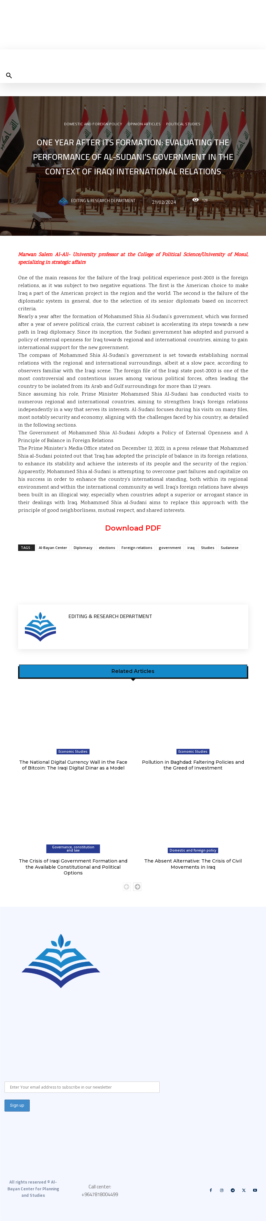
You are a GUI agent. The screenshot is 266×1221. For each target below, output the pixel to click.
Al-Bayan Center (53, 547)
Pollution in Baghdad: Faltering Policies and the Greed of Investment (193, 765)
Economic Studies (73, 751)
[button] (9, 76)
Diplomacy (83, 547)
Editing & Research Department (103, 202)
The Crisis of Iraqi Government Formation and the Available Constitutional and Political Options (73, 866)
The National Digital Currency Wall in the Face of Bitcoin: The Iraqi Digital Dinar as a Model (73, 765)
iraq (191, 547)
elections (107, 547)
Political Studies (183, 125)
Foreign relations (137, 547)
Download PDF (133, 528)
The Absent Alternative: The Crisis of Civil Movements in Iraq (193, 864)
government (170, 547)
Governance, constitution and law (73, 849)
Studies (207, 547)
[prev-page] (127, 886)
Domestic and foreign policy (93, 125)
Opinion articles (144, 125)
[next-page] (137, 886)
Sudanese (230, 547)
